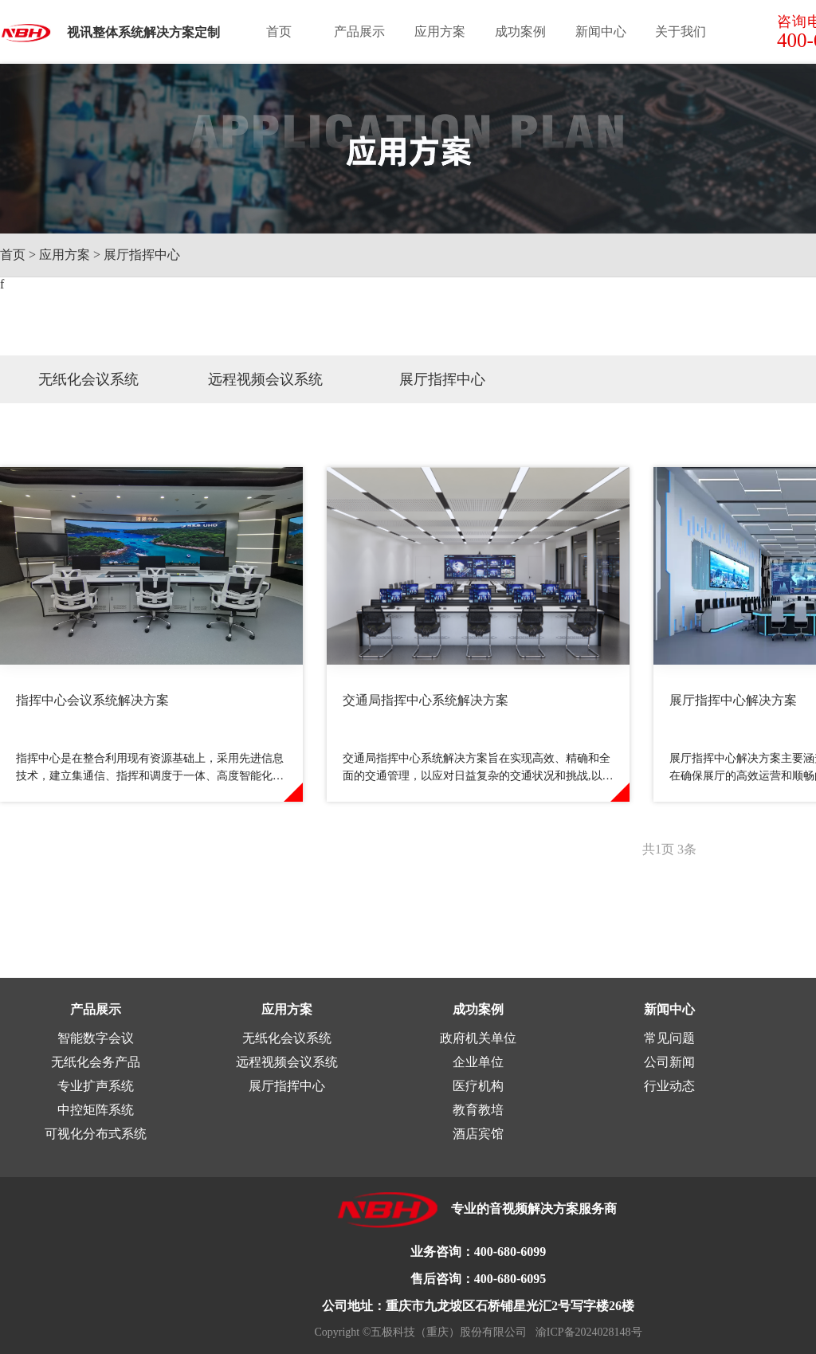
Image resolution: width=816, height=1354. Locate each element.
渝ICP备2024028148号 (584, 1332)
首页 (279, 31)
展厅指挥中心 (142, 254)
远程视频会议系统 (265, 379)
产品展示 (359, 31)
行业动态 (669, 1086)
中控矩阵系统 (95, 1110)
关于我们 (680, 31)
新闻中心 (600, 31)
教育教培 (478, 1110)
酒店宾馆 (478, 1133)
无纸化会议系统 (88, 379)
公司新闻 (669, 1062)
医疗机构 (478, 1086)
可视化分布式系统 (96, 1133)
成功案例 (520, 31)
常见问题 (669, 1038)
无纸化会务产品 (95, 1062)
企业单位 (478, 1062)
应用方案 (439, 31)
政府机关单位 (478, 1038)
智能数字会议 (95, 1038)
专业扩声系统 (95, 1086)
